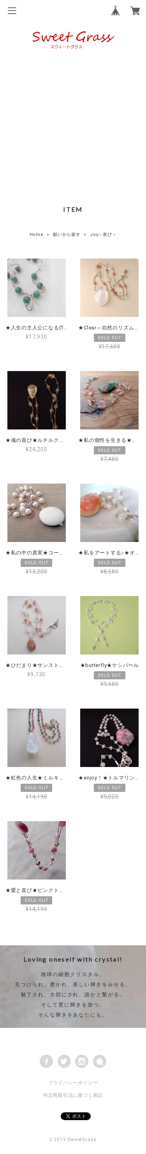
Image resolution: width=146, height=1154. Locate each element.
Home (37, 234)
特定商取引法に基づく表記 (73, 1095)
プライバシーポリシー (73, 1082)
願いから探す (67, 234)
